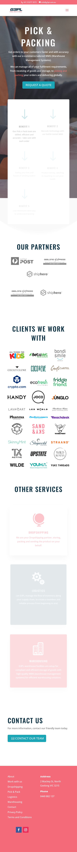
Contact (12, 807)
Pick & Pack (14, 792)
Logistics (12, 797)
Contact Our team (29, 738)
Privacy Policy (15, 812)
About (11, 776)
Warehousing (15, 802)
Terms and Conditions (20, 817)
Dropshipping (38, 532)
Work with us (15, 781)
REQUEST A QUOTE (38, 85)
